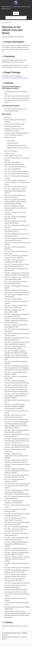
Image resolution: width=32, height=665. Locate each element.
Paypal (25, 65)
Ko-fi (21, 65)
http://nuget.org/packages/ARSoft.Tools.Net (15, 78)
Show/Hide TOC (6, 22)
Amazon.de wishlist (21, 67)
